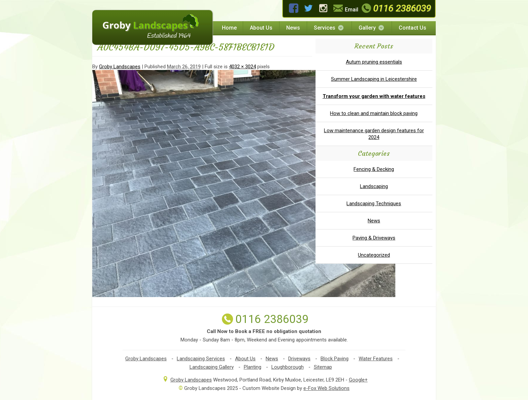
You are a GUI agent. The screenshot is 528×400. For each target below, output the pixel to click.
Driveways (299, 359)
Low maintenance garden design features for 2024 (374, 134)
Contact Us (412, 28)
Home (229, 28)
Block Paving (335, 359)
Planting (252, 367)
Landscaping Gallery (212, 367)
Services (329, 28)
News (293, 28)
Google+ (358, 380)
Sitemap (323, 367)
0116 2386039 (395, 8)
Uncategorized (374, 255)
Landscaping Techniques (373, 204)
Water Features (376, 359)
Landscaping (374, 186)
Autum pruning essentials (374, 62)
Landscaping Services (201, 359)
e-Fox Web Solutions (326, 388)
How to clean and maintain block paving (374, 113)
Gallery (372, 28)
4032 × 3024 (242, 67)
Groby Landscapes (119, 67)
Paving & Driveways (374, 238)
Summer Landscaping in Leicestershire (374, 79)
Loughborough (287, 367)
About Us (261, 28)
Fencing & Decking (374, 169)
